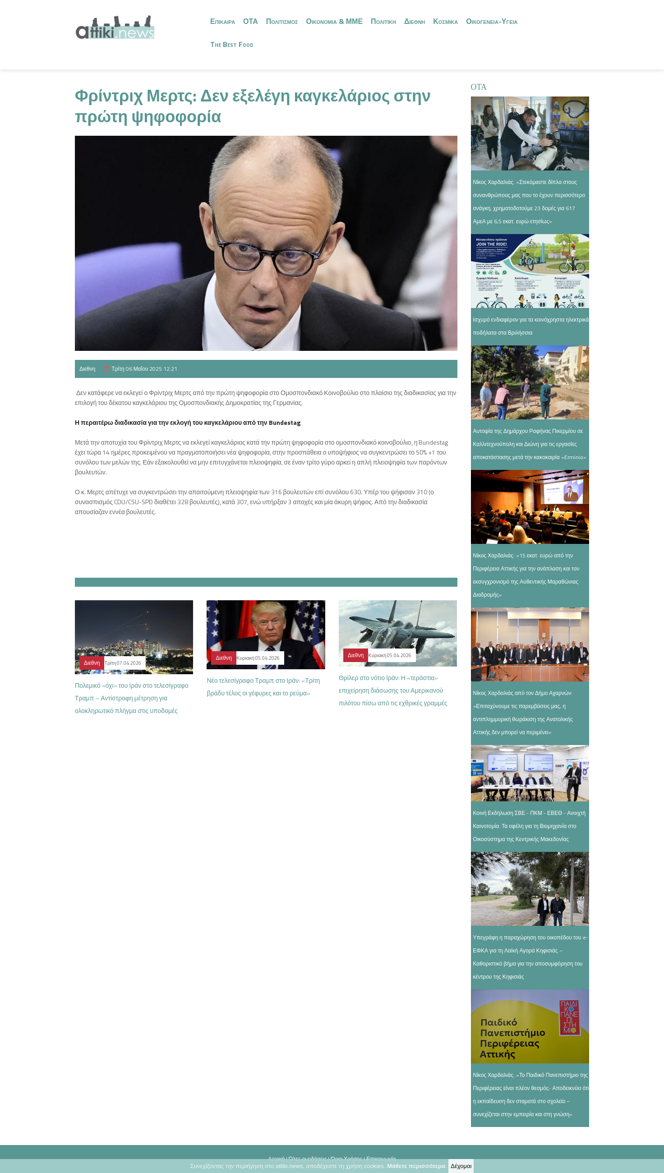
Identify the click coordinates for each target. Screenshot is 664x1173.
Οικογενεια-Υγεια (491, 21)
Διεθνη (414, 21)
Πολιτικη (383, 21)
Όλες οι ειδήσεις (308, 1159)
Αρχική (276, 1159)
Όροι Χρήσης (346, 1159)
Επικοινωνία (381, 1159)
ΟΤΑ (250, 21)
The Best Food (231, 44)
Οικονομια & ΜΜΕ (334, 21)
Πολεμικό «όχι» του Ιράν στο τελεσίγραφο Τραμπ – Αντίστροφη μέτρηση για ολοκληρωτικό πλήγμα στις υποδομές (132, 698)
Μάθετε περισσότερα (416, 1167)
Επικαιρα (222, 21)
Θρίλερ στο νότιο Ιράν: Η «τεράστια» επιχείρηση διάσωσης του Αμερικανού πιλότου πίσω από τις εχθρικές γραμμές (393, 690)
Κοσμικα (445, 21)
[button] (266, 542)
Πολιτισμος (282, 21)
